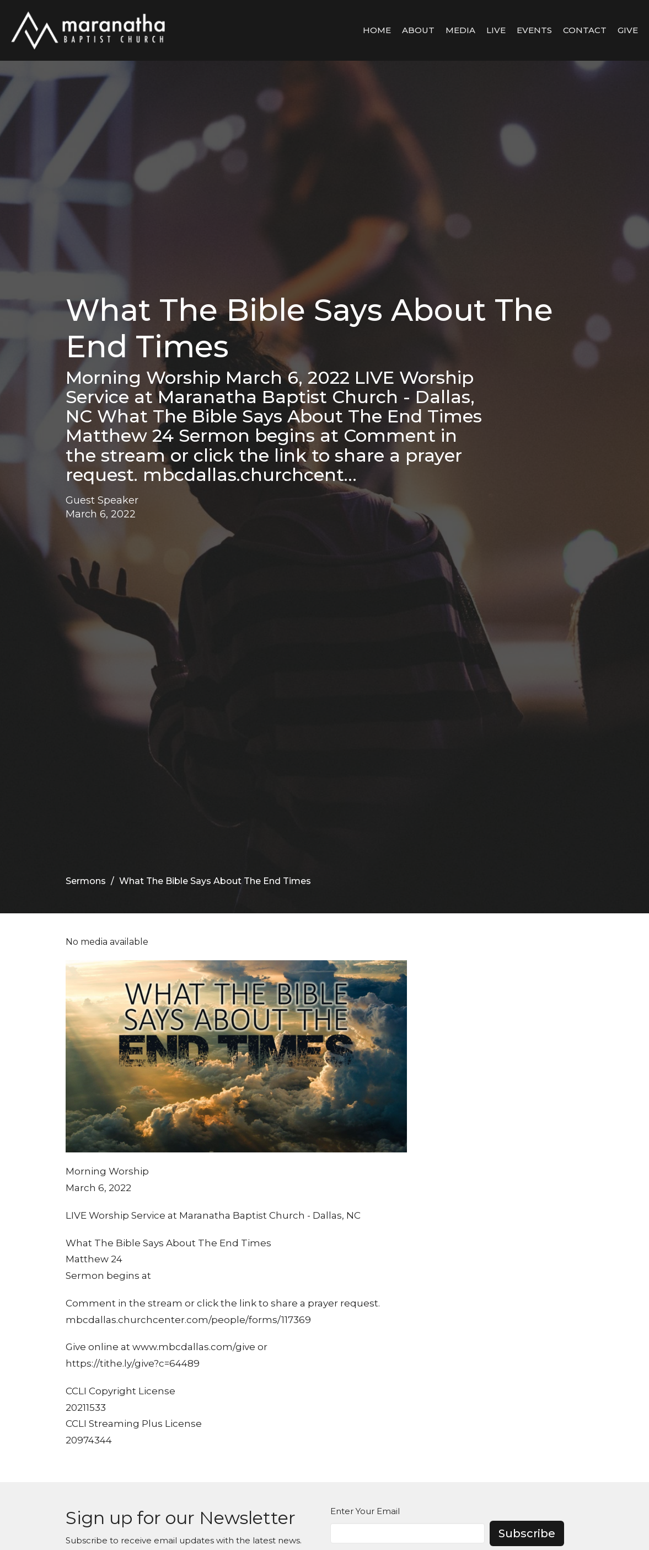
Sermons (86, 881)
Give (628, 30)
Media (460, 30)
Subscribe (526, 1533)
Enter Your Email (365, 1511)
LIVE (496, 30)
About (418, 30)
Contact (585, 30)
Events (534, 30)
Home (377, 30)
